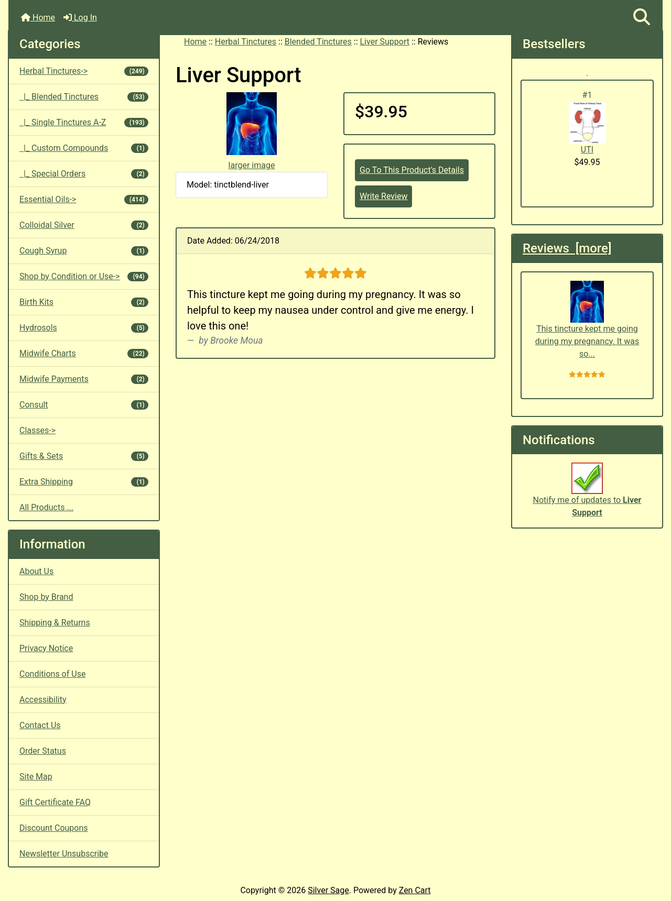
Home (38, 18)
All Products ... (46, 507)
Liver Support (385, 42)
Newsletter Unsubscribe (64, 854)
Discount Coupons (53, 828)
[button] (641, 17)
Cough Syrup (83, 251)
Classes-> (37, 430)
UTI (587, 128)
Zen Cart (415, 890)
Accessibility (43, 700)
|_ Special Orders (83, 174)
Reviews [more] (567, 248)
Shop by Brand (46, 597)
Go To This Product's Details (412, 170)
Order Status (42, 751)
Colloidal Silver (83, 225)
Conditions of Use (52, 674)
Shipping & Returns (54, 623)
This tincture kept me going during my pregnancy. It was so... (587, 320)
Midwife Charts (83, 353)
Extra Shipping (83, 482)
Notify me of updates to (587, 495)
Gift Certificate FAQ (55, 802)
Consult (83, 405)
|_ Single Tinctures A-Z (83, 122)
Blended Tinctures (318, 42)
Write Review (383, 196)
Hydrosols (83, 328)
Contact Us (40, 725)
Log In (80, 18)
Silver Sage (328, 890)
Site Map (35, 777)
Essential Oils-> (83, 199)
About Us (36, 571)
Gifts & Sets (83, 456)
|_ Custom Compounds (83, 148)
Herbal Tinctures (245, 42)
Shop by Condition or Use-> (83, 276)
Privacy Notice (46, 648)
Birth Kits (83, 302)
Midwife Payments (83, 379)
